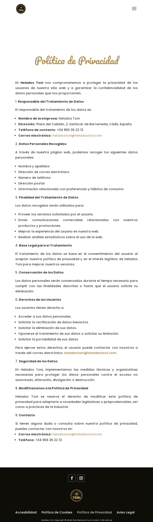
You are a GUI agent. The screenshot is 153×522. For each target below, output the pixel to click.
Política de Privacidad (94, 513)
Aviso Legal (126, 513)
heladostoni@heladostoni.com (77, 135)
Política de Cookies (57, 513)
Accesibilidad (26, 513)
